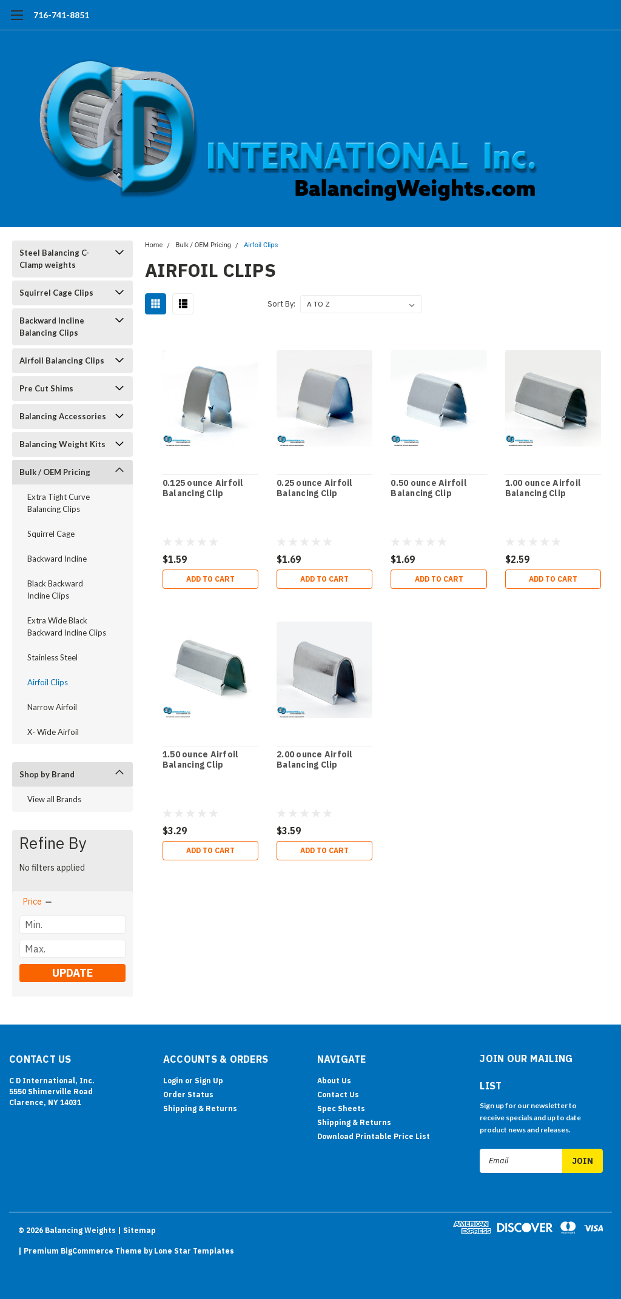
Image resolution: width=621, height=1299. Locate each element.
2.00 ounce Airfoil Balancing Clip (315, 760)
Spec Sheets (341, 1108)
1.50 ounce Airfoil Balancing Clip (201, 760)
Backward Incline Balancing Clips (51, 326)
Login (173, 1080)
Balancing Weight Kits (62, 444)
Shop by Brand (47, 774)
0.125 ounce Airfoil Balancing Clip (203, 488)
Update (72, 973)
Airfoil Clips (47, 682)
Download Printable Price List (373, 1136)
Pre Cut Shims (46, 388)
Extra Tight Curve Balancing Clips (58, 503)
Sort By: (281, 304)
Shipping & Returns (200, 1108)
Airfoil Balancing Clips (61, 360)
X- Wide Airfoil (53, 732)
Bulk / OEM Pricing (54, 472)
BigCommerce (87, 1250)
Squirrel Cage (51, 534)
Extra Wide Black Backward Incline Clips (66, 626)
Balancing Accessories (62, 416)
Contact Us (338, 1094)
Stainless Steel (52, 657)
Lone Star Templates (194, 1250)
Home (154, 245)
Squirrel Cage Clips (56, 292)
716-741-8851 (61, 15)
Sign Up (209, 1080)
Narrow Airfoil (52, 707)
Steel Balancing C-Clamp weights (54, 259)
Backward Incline (57, 558)
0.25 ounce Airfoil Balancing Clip (315, 488)
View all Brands (54, 799)
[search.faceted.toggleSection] (38, 901)
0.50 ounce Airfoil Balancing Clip (429, 488)
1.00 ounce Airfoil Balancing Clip (543, 488)
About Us (334, 1080)
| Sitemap (137, 1230)
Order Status (188, 1094)
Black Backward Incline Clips (55, 589)
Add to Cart (210, 578)
